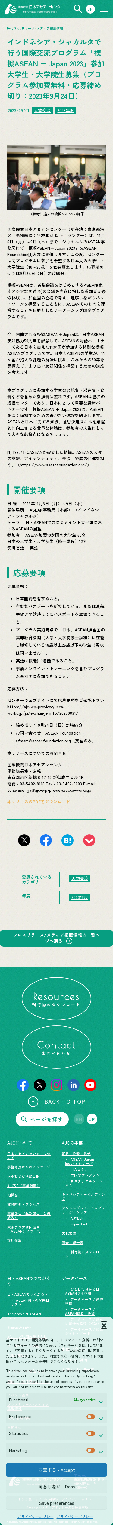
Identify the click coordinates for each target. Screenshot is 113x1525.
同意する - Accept (56, 1470)
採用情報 (14, 1240)
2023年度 (65, 110)
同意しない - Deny (56, 1486)
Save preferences (56, 1503)
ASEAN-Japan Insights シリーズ (79, 1161)
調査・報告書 (72, 1242)
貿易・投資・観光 (76, 1153)
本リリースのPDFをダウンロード (38, 802)
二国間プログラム (85, 1175)
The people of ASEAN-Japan (24, 1315)
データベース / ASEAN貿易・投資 (80, 1311)
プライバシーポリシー (35, 1516)
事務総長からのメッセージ (29, 1166)
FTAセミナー (81, 1169)
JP (92, 1119)
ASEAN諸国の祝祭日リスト (30, 1302)
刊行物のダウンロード (84, 1253)
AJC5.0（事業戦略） (23, 1185)
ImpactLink (79, 1223)
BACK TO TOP (57, 1101)
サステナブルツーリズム (84, 1183)
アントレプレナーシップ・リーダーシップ (83, 1210)
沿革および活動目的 (23, 1176)
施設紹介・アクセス (23, 1204)
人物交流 (42, 110)
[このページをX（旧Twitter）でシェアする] (24, 840)
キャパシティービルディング (83, 1196)
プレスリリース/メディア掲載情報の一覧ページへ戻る (56, 938)
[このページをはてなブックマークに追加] (67, 840)
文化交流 (69, 1233)
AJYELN (77, 1218)
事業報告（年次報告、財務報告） (29, 1215)
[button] (104, 1325)
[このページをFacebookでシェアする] (46, 840)
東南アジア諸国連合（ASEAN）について (24, 1229)
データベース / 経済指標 (84, 1301)
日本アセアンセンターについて (29, 1155)
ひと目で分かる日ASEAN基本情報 (82, 1291)
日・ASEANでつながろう (27, 1294)
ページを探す (42, 1119)
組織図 (12, 1195)
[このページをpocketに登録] (89, 840)
